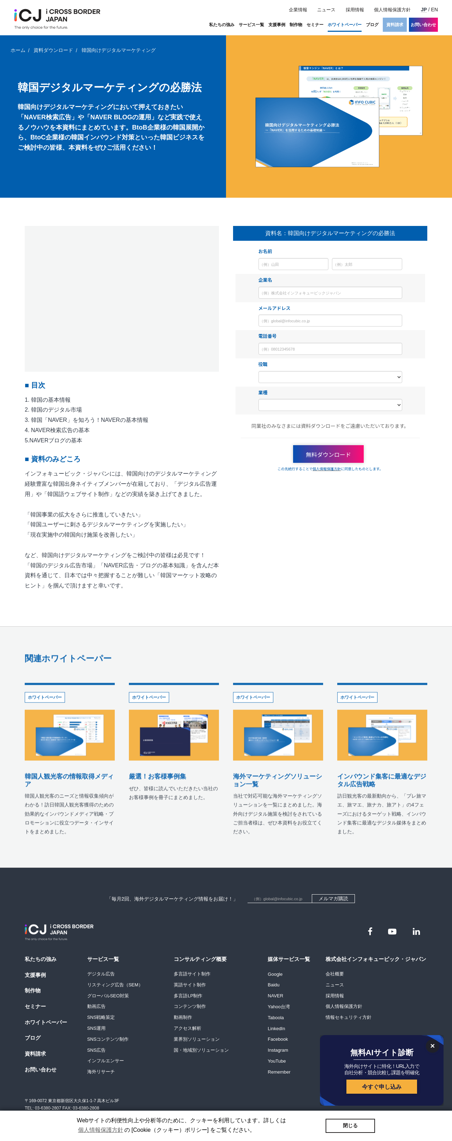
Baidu (273, 984)
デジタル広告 (101, 973)
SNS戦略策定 (101, 1017)
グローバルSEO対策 (108, 995)
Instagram (278, 1050)
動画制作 (183, 1017)
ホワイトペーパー (345, 24)
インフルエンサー (105, 1060)
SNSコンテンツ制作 (108, 1039)
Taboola (276, 1017)
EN (434, 9)
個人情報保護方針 (392, 9)
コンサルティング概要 (200, 959)
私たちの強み (221, 24)
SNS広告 (96, 1050)
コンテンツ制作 (190, 1006)
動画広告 (96, 1006)
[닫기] (432, 1046)
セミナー (315, 24)
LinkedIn (276, 1028)
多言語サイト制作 (192, 973)
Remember (279, 1071)
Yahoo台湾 (279, 1006)
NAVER (275, 995)
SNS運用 (96, 1028)
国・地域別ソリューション (201, 1050)
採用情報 (355, 9)
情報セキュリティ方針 (348, 1017)
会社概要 (335, 973)
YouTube (277, 1060)
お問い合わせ (423, 24)
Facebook (278, 1039)
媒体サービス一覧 (289, 959)
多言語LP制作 (188, 995)
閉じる (350, 1126)
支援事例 (276, 24)
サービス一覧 (251, 24)
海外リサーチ (101, 1071)
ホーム (18, 50)
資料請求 (394, 24)
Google (275, 973)
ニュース (326, 9)
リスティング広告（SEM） (115, 984)
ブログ (372, 24)
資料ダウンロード (53, 50)
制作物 (296, 24)
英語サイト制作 (190, 984)
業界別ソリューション (197, 1039)
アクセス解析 (187, 1028)
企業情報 (298, 9)
